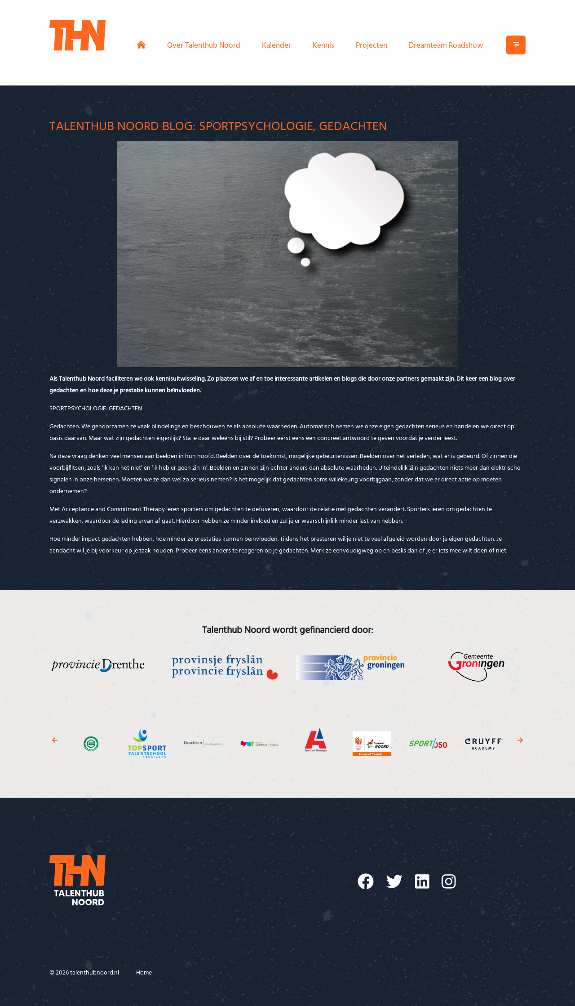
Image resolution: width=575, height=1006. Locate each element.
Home (144, 973)
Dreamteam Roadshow (446, 46)
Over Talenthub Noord (203, 46)
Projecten (371, 46)
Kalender (276, 46)
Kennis (323, 46)
